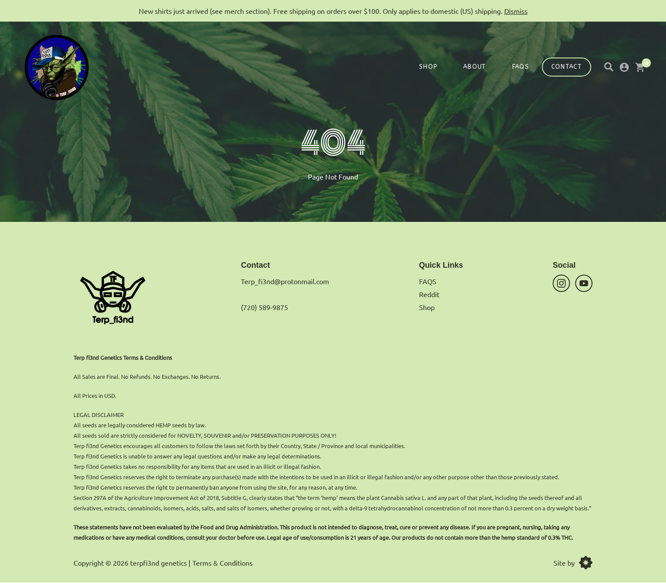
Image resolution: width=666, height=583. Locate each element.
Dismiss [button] (516, 10)
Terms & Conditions (222, 562)
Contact (566, 66)
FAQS (520, 66)
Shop (428, 66)
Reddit (429, 294)
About (474, 66)
